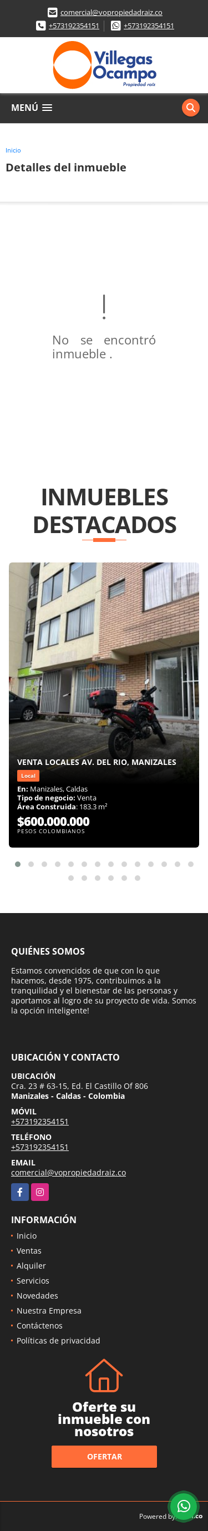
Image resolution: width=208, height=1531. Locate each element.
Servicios (33, 1280)
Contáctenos (40, 1325)
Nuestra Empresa (49, 1310)
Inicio (13, 150)
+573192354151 (74, 26)
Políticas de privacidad (58, 1340)
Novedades (37, 1295)
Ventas (29, 1250)
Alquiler (31, 1265)
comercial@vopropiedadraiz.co (111, 12)
